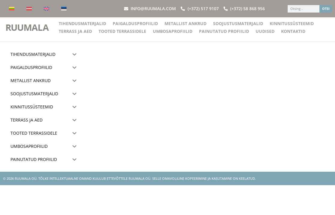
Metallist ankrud (185, 27)
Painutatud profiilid (224, 35)
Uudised (265, 35)
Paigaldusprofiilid (135, 27)
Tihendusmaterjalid (82, 27)
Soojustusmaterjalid (238, 27)
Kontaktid (293, 35)
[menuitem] (11, 8)
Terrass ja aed (75, 35)
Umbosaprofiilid (172, 35)
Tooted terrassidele (122, 35)
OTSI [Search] (326, 8)
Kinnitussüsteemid (292, 27)
